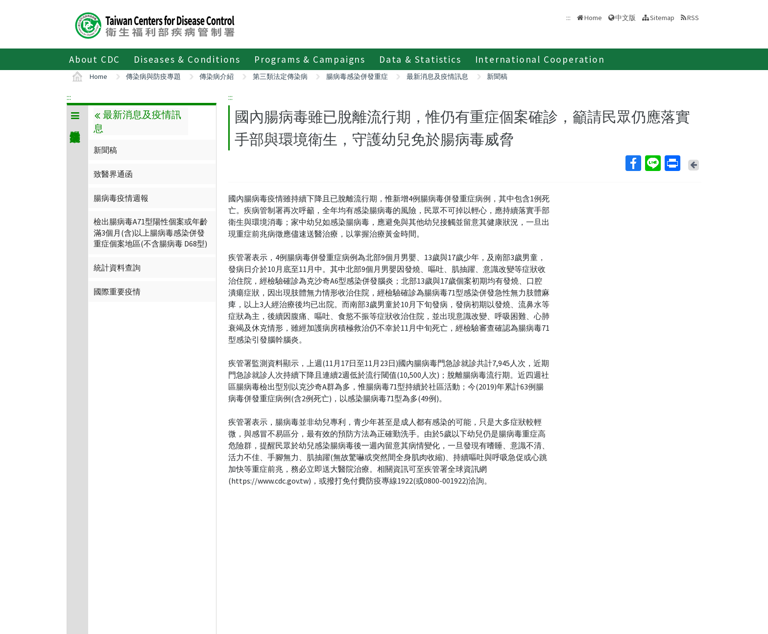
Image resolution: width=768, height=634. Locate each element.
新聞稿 (497, 76)
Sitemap (662, 17)
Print (672, 163)
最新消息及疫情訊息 (437, 76)
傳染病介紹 (216, 76)
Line (652, 163)
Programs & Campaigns (309, 59)
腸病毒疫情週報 (121, 198)
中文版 (625, 18)
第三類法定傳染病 (280, 76)
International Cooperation (540, 59)
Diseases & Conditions (187, 59)
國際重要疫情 (117, 291)
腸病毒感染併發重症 (357, 76)
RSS (693, 17)
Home (593, 17)
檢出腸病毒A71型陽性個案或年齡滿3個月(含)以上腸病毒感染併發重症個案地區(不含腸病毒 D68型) (151, 232)
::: (69, 97)
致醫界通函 (113, 174)
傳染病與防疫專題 (153, 76)
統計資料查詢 (117, 267)
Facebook (632, 163)
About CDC (94, 59)
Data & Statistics (420, 59)
